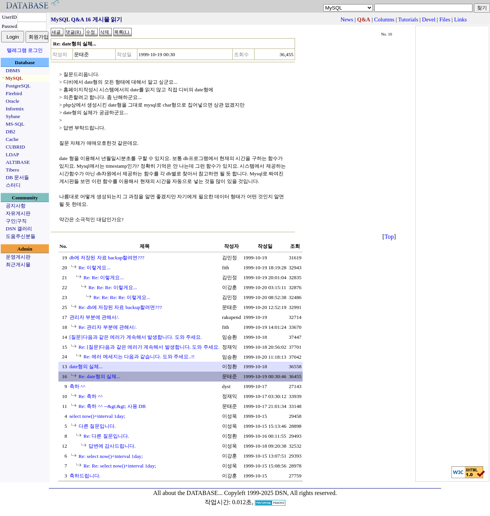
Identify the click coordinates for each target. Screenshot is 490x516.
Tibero (12, 170)
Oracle (12, 101)
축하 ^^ (77, 386)
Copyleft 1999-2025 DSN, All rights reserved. (280, 493)
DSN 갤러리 (19, 228)
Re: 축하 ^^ (91, 396)
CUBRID (15, 147)
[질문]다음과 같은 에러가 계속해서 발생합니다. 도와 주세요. (135, 337)
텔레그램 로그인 (25, 50)
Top (389, 236)
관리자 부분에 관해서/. (94, 317)
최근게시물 (18, 264)
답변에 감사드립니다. (112, 446)
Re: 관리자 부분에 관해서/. (108, 327)
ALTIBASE (18, 162)
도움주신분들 (20, 236)
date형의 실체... (86, 366)
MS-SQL (15, 124)
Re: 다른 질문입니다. (106, 436)
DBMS (13, 70)
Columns (384, 19)
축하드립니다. (84, 476)
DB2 (10, 131)
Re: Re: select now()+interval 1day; (120, 466)
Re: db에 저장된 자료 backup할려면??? (120, 307)
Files (444, 19)
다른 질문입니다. (97, 426)
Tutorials (408, 19)
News (346, 19)
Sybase (13, 116)
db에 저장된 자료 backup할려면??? (107, 257)
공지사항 (16, 206)
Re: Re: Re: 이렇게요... (113, 287)
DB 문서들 (17, 177)
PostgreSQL (18, 86)
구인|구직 (16, 221)
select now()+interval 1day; (97, 416)
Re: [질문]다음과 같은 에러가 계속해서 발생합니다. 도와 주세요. (149, 347)
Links (460, 19)
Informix (15, 109)
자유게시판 (18, 213)
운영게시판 (18, 257)
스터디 (13, 185)
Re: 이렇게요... (95, 267)
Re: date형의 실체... (99, 376)
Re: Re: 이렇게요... (104, 277)
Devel (428, 19)
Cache (12, 139)
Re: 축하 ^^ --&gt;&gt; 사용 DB (112, 406)
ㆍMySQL (11, 78)
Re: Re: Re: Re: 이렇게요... (121, 297)
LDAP (12, 154)
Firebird (14, 93)
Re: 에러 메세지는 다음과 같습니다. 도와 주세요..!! (139, 356)
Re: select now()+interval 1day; (111, 456)
